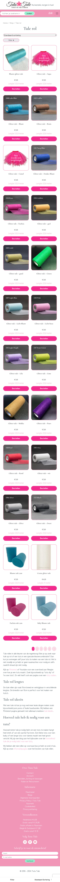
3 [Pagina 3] (41, 648)
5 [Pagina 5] (49, 648)
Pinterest (13, 669)
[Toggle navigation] (57, 13)
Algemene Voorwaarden (30, 797)
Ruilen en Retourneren (30, 781)
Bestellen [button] (16, 88)
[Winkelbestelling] (30, 35)
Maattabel (30, 792)
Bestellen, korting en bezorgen (30, 778)
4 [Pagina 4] (45, 648)
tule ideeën (48, 710)
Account (30, 775)
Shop (12, 23)
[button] (12, 879)
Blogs (30, 794)
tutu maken (51, 675)
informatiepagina (20, 748)
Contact (30, 772)
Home (5, 23)
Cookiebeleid (30, 806)
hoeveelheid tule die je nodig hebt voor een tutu (29, 740)
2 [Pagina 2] (37, 648)
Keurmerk (30, 803)
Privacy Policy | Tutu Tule (30, 800)
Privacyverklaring (30, 809)
